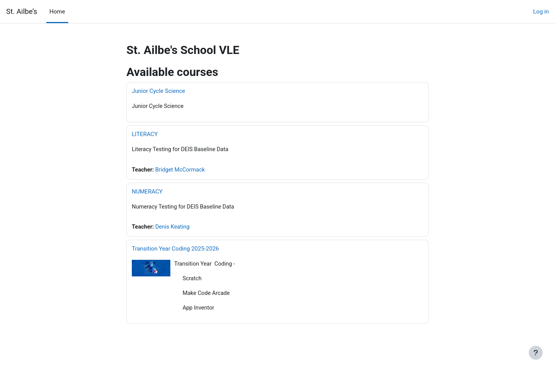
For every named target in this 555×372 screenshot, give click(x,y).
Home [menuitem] (57, 11)
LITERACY (145, 134)
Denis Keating (174, 228)
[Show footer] (536, 353)
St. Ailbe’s (21, 11)
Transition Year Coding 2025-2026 (175, 250)
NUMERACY (147, 192)
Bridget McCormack (181, 170)
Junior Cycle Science (158, 91)
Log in (541, 11)
